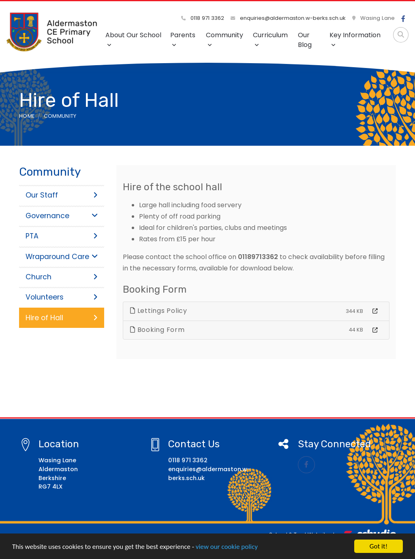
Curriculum (270, 39)
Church (62, 277)
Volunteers (62, 297)
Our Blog (305, 39)
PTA (62, 236)
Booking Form (157, 329)
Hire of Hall (62, 318)
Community (224, 39)
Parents (182, 39)
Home (26, 116)
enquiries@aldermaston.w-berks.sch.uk (288, 18)
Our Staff (62, 195)
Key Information (355, 39)
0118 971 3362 (202, 18)
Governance (62, 216)
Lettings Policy (158, 310)
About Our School (133, 39)
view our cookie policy (227, 547)
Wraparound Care (62, 256)
